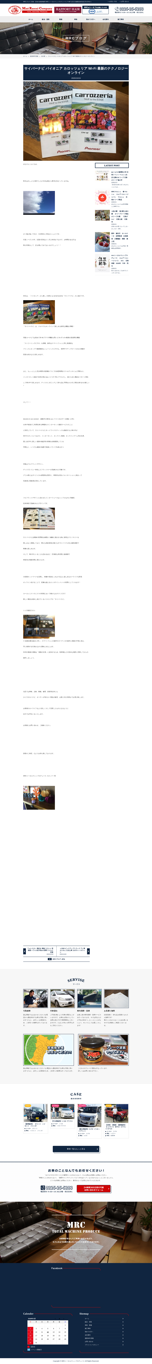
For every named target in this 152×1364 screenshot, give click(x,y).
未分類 (43, 56)
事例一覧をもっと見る (76, 1149)
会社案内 (106, 19)
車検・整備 (88, 1325)
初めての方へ (90, 19)
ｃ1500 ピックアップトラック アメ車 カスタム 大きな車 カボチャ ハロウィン (72, 951)
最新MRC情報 (34, 56)
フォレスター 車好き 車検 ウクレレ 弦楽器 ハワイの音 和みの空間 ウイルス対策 (40, 951)
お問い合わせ (125, 1)
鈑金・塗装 (45, 19)
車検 (75, 19)
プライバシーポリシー (92, 1345)
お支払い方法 (113, 1)
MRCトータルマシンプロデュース (73, 1361)
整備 (60, 19)
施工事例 (121, 19)
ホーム (30, 19)
